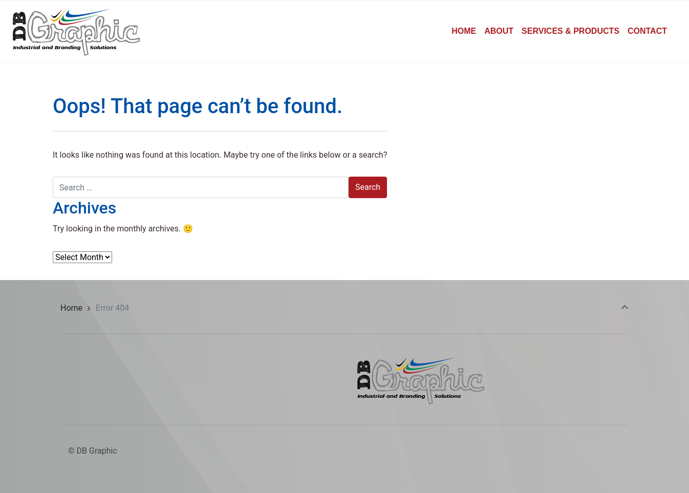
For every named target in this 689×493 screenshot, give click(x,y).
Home (71, 308)
